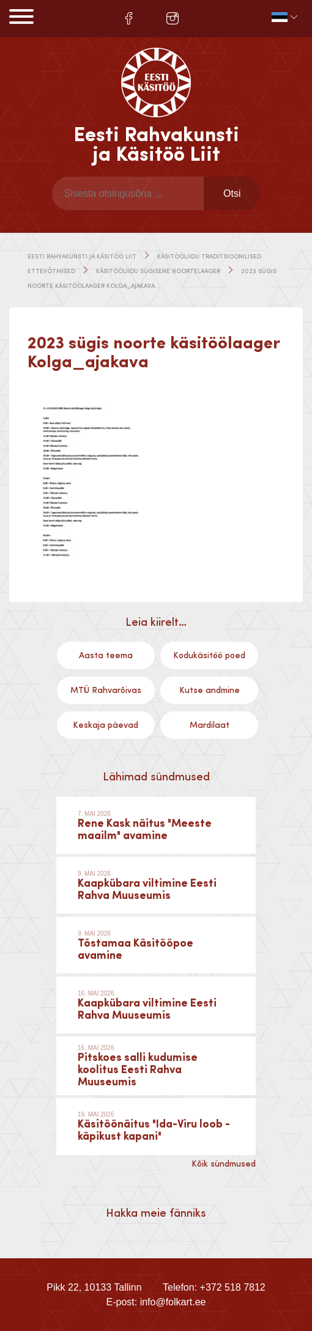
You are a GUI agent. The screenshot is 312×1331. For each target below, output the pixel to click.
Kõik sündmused (223, 1164)
